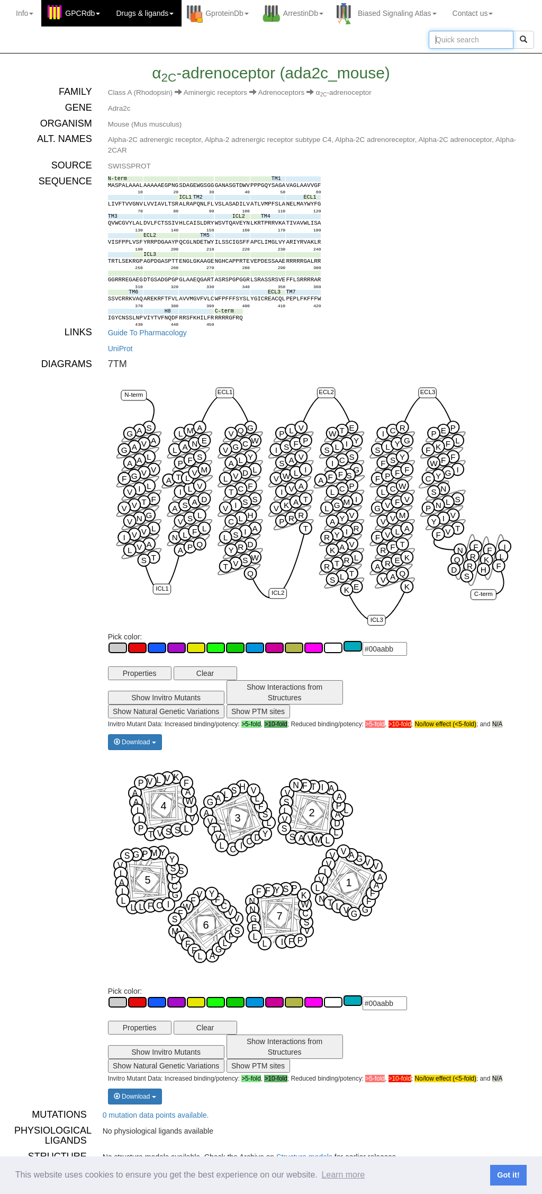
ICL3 (376, 620)
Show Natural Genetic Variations (166, 711)
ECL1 (224, 392)
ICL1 (162, 588)
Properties (140, 673)
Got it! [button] (508, 1175)
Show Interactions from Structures (284, 692)
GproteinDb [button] (227, 13)
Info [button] (24, 13)
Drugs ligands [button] (145, 13)
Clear (205, 673)
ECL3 (427, 392)
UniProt (120, 348)
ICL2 (278, 593)
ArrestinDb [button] (303, 13)
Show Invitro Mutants (166, 697)
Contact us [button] (473, 13)
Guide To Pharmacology (147, 332)
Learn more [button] (343, 1174)
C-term (483, 594)
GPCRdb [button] (82, 13)
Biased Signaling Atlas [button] (397, 13)
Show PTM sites (258, 711)
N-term (133, 394)
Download (135, 742)
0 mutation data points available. (156, 1115)
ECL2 (326, 392)
